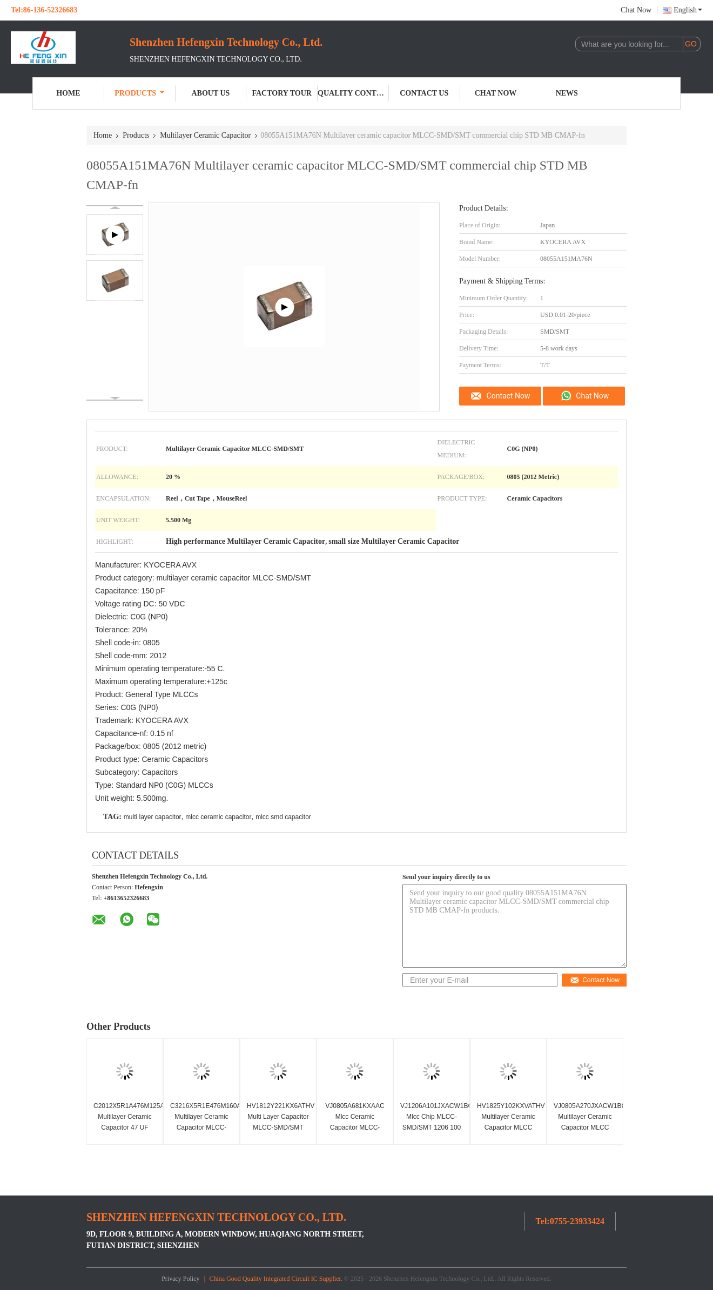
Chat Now (636, 10)
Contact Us (424, 93)
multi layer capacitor (152, 817)
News (567, 93)
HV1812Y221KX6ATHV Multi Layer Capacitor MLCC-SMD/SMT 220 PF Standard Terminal (279, 1127)
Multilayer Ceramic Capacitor (205, 135)
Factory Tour (282, 93)
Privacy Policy (180, 1278)
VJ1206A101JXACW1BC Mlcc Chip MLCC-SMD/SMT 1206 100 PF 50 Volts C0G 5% (433, 1122)
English (688, 10)
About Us (210, 93)
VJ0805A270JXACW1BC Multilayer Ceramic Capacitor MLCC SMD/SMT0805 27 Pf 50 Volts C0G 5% (586, 1127)
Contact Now (508, 395)
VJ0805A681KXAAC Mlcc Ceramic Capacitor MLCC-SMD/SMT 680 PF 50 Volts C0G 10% (355, 1127)
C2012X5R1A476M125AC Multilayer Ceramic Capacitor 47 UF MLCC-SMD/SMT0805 (126, 1127)
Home (68, 93)
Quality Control (353, 93)
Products (139, 93)
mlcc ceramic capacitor (218, 817)
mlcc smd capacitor (283, 817)
